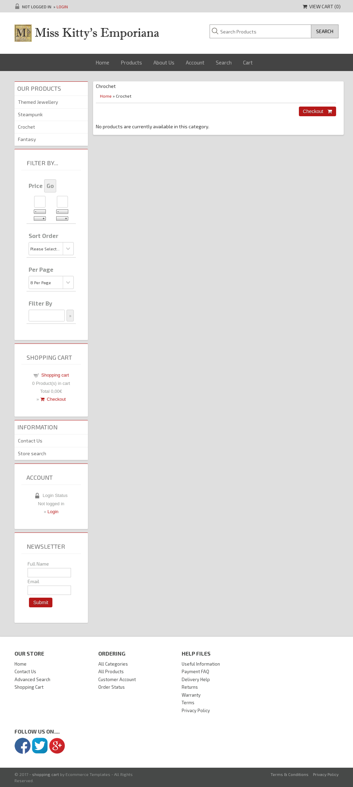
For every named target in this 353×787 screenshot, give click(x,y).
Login (62, 6)
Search (224, 62)
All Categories (113, 664)
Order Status (111, 687)
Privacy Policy (196, 710)
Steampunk (30, 114)
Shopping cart (55, 375)
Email (33, 581)
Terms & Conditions (290, 774)
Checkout (53, 399)
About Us (163, 62)
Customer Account (117, 679)
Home (102, 62)
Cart (248, 62)
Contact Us (30, 441)
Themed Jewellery (38, 102)
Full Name (38, 564)
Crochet (26, 127)
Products (131, 62)
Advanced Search (32, 679)
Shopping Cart (28, 687)
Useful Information (201, 664)
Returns (190, 687)
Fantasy (27, 139)
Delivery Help (196, 679)
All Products (111, 671)
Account (195, 62)
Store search (32, 453)
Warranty (191, 695)
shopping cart (45, 774)
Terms (188, 702)
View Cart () (322, 6)
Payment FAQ (195, 671)
